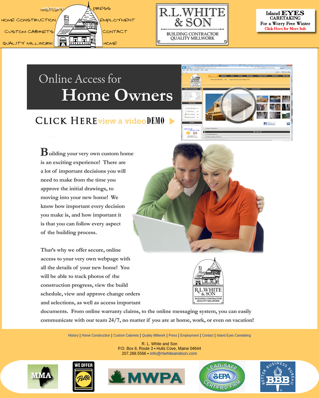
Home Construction (96, 335)
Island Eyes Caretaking (234, 335)
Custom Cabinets (126, 335)
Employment (189, 335)
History (73, 335)
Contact (207, 335)
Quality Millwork (153, 335)
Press (173, 335)
